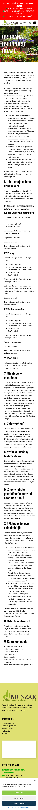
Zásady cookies (11, 807)
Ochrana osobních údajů (24, 807)
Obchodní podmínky (9, 726)
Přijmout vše (19, 793)
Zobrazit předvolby (19, 803)
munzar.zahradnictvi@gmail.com (21, 665)
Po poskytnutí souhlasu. (12, 238)
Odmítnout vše (19, 798)
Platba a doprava (8, 723)
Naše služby (6, 731)
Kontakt (5, 734)
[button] (35, 781)
